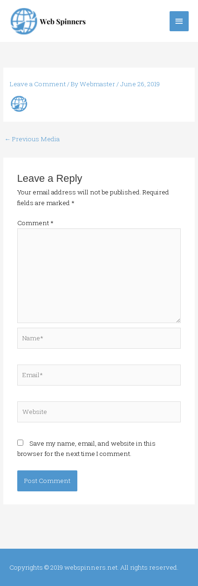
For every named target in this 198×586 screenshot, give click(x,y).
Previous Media (32, 139)
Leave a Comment (38, 84)
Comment (35, 223)
